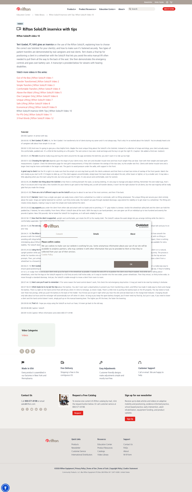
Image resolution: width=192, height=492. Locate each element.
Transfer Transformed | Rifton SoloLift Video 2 (38, 81)
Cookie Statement (131, 468)
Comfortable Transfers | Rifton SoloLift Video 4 (38, 89)
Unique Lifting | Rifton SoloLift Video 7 (35, 100)
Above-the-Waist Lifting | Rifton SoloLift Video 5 (39, 92)
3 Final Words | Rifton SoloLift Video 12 (35, 118)
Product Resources (87, 9)
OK (131, 264)
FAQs (125, 448)
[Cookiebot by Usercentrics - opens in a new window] (137, 226)
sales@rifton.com (28, 404)
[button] (5, 487)
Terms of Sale (103, 468)
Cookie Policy (47, 254)
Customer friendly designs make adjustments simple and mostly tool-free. (111, 375)
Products (71, 9)
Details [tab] (96, 234)
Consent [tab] (59, 234)
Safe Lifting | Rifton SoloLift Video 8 (33, 103)
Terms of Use (92, 468)
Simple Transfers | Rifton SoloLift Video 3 (35, 85)
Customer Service (79, 451)
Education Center (106, 9)
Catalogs (101, 451)
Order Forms (159, 2)
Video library (40, 15)
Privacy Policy (80, 468)
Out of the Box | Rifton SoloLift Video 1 (35, 78)
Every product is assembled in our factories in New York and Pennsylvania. (34, 375)
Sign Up (130, 419)
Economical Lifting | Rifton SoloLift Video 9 (37, 107)
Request (77, 413)
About (121, 9)
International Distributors (82, 454)
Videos (25, 335)
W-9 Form (127, 454)
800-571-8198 (169, 9)
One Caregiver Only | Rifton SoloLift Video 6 (37, 96)
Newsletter (148, 2)
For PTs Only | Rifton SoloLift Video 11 (34, 114)
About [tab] (132, 234)
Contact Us (128, 444)
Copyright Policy (116, 468)
